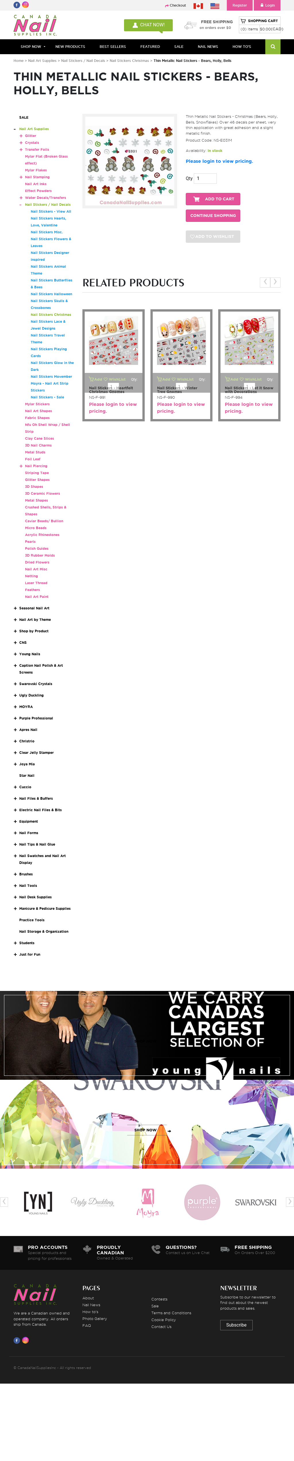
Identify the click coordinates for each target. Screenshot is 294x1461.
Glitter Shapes (37, 480)
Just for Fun (29, 954)
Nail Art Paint (37, 597)
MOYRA (26, 707)
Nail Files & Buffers (36, 798)
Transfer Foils (37, 149)
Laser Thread (36, 583)
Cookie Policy (163, 1320)
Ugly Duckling (31, 695)
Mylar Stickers (37, 404)
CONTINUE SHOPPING (213, 216)
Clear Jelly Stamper (36, 752)
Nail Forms (28, 833)
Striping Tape (37, 473)
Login (267, 5)
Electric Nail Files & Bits (40, 810)
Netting (31, 576)
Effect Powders (38, 191)
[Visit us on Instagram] (26, 1340)
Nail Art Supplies (42, 60)
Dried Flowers (37, 562)
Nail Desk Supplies (35, 897)
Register (240, 5)
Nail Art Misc (36, 569)
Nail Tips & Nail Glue (37, 844)
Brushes (26, 874)
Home (18, 60)
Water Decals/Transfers (45, 198)
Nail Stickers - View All (51, 211)
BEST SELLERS (113, 46)
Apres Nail (28, 730)
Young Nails (29, 654)
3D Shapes (34, 486)
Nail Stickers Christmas (130, 60)
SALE (178, 46)
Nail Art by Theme (35, 619)
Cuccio (25, 787)
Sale (155, 1306)
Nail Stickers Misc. (47, 232)
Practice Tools (32, 920)
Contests (159, 1299)
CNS (23, 642)
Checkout (178, 5)
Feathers (32, 590)
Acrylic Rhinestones (42, 535)
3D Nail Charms (38, 445)
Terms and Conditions (171, 1313)
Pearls (30, 541)
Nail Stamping (37, 177)
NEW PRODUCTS (70, 46)
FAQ (86, 1325)
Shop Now (31, 46)
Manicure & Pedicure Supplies (45, 908)
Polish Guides (37, 548)
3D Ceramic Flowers (42, 493)
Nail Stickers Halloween (51, 294)
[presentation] (265, 282)
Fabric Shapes (37, 418)
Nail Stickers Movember (51, 376)
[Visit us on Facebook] (17, 1340)
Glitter (30, 136)
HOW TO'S (242, 46)
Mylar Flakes (36, 170)
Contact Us (161, 1327)
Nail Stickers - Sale (47, 397)
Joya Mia (27, 764)
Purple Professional (36, 718)
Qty (189, 178)
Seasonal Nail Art (34, 608)
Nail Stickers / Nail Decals (83, 60)
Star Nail (26, 775)
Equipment (28, 821)
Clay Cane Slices (39, 438)
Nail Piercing (36, 466)
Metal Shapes (36, 500)
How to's (90, 1312)
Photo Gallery (94, 1319)
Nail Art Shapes (38, 411)
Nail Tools (28, 885)
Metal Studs (35, 452)
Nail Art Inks (36, 184)
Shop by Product (34, 631)
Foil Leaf (32, 459)
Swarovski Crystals (35, 684)
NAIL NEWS (208, 46)
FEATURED (150, 46)
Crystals (32, 142)
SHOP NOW (145, 1041)
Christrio (26, 741)
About (88, 1298)
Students (26, 943)
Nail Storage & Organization (43, 931)
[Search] (273, 46)
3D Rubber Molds (40, 555)
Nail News (91, 1305)
